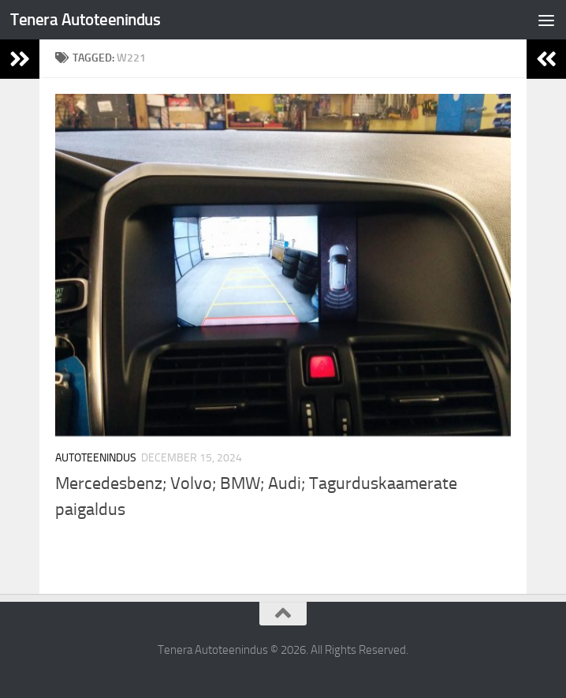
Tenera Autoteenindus (85, 19)
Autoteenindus (95, 458)
